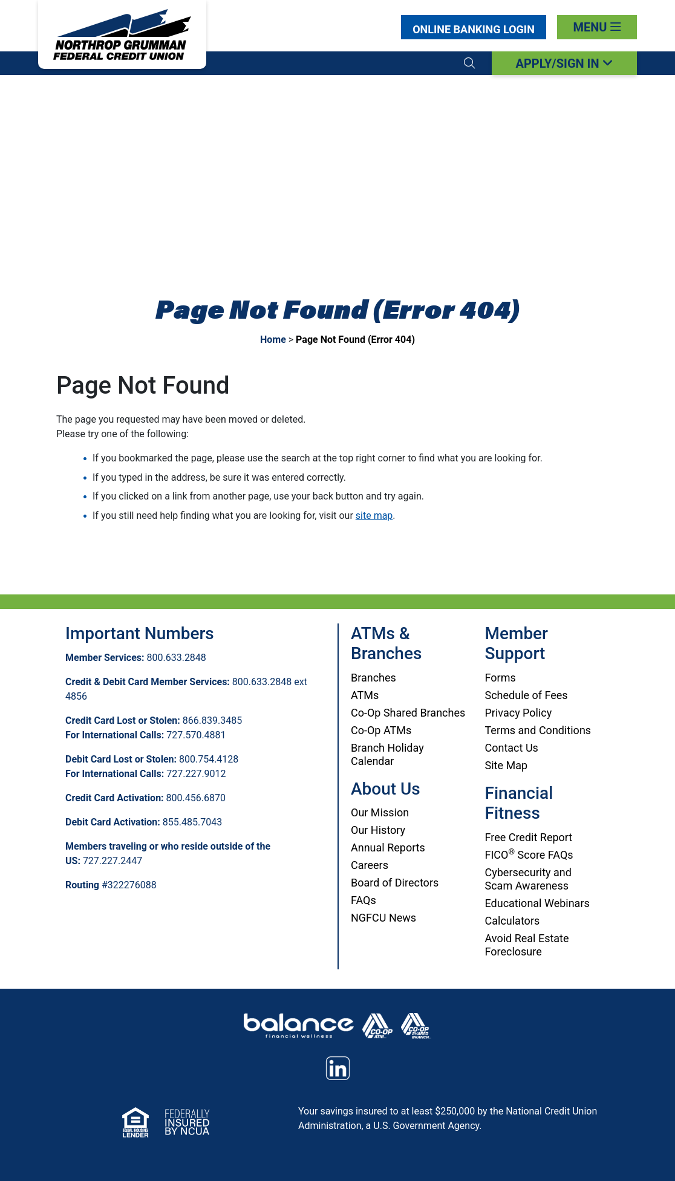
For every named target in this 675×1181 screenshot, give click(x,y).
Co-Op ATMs (381, 730)
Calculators (512, 920)
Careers (369, 865)
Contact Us (511, 747)
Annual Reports (388, 847)
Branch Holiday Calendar (387, 754)
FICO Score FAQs (529, 854)
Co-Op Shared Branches (408, 712)
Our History (378, 830)
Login (473, 29)
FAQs (363, 900)
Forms (500, 677)
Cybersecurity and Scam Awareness (528, 879)
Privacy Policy (518, 712)
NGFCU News (383, 917)
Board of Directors (395, 882)
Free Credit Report (529, 837)
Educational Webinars (537, 903)
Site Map (506, 765)
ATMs (365, 695)
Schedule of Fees (526, 695)
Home (273, 339)
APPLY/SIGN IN (564, 63)
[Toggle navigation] (597, 27)
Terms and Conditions (538, 730)
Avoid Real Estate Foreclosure (527, 945)
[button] (469, 63)
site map (374, 515)
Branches (373, 677)
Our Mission (380, 812)
